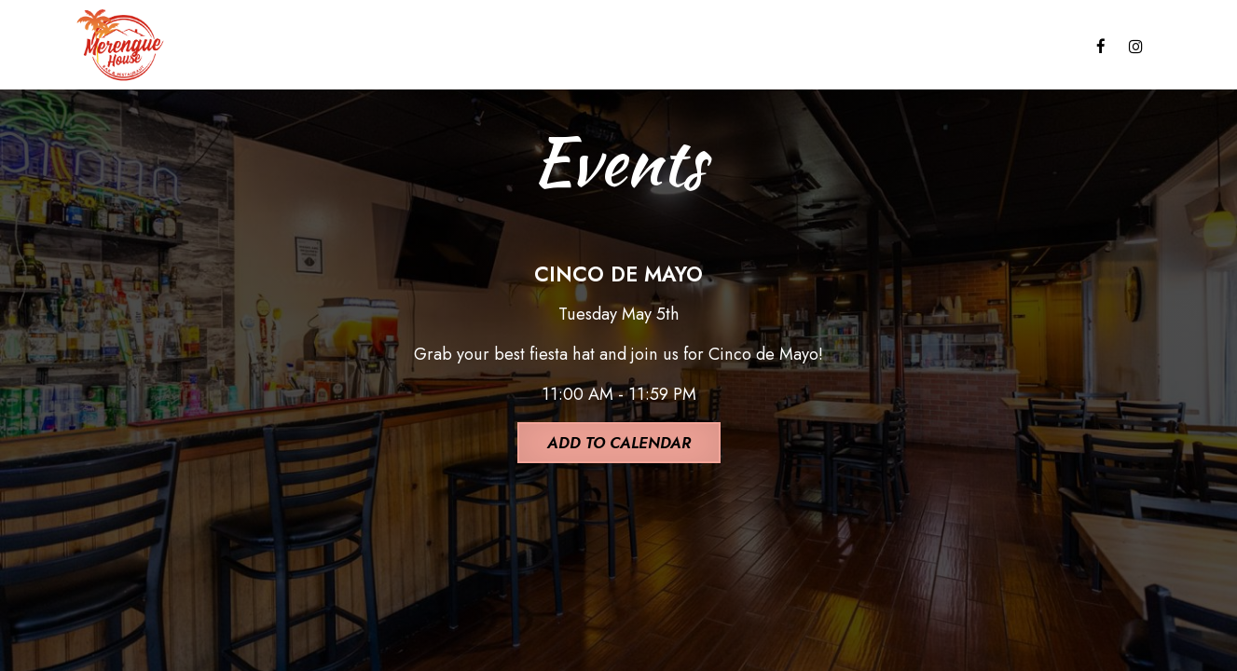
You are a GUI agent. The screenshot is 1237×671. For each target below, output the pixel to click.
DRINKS (351, 46)
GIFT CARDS (823, 46)
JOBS (912, 46)
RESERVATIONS (1012, 46)
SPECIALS (441, 46)
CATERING (541, 46)
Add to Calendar (619, 442)
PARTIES (723, 46)
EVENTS (636, 46)
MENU (274, 46)
